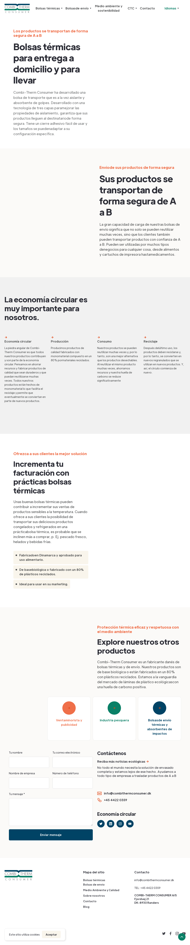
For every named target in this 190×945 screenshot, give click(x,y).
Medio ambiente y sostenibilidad (108, 8)
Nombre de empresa (22, 773)
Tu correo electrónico (66, 752)
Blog (86, 906)
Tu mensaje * (17, 794)
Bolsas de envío (94, 884)
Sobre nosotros (94, 895)
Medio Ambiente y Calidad (101, 890)
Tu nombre (15, 752)
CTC (131, 8)
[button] (48, 8)
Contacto (147, 8)
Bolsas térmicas (94, 880)
